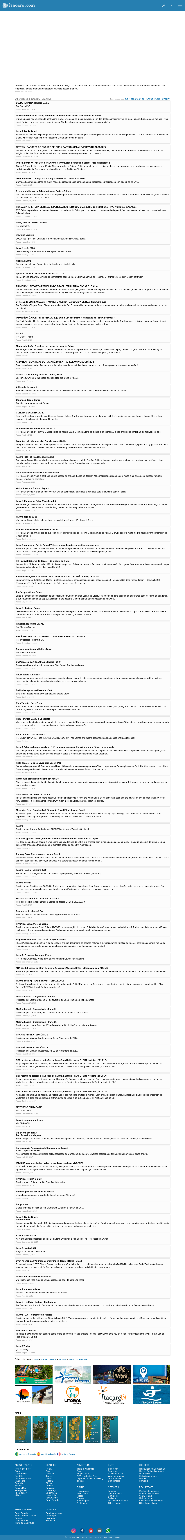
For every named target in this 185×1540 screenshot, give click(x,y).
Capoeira (19, 1483)
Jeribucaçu (51, 1490)
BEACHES (51, 1465)
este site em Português (25, 1454)
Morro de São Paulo (24, 1523)
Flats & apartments (148, 1476)
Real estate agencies (149, 1491)
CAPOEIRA (165, 99)
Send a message (54, 1513)
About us (97, 1538)
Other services (115, 1503)
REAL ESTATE (146, 1487)
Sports (80, 1471)
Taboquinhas (21, 1490)
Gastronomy (20, 1473)
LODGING (144, 1465)
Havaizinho (51, 1495)
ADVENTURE (83, 1465)
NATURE (149, 99)
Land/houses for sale (149, 1493)
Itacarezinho (52, 1498)
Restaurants (83, 1491)
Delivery (112, 1498)
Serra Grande (52, 1500)
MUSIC (157, 99)
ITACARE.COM (22, 1449)
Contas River (21, 1488)
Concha (49, 1471)
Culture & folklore (23, 1478)
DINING (81, 1487)
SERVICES (113, 1487)
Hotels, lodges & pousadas (152, 1469)
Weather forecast (116, 1476)
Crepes (80, 1498)
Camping (143, 1481)
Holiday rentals (146, 1498)
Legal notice (107, 1538)
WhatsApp (51, 1516)
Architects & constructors (151, 1501)
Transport (112, 1491)
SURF (127, 99)
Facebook (50, 1520)
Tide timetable (114, 1478)
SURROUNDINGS (24, 1509)
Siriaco (49, 1483)
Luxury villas (145, 1473)
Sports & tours (115, 1493)
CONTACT (51, 1509)
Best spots (113, 1471)
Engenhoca (51, 1493)
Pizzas (80, 1496)
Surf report (113, 1469)
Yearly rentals (145, 1496)
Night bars (82, 1503)
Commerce (113, 1496)
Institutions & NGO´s (118, 1501)
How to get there (22, 1469)
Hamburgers (83, 1501)
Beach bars (82, 1493)
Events (18, 1471)
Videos (18, 1495)
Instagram (50, 1518)
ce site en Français (66, 1454)
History (18, 1486)
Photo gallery (21, 1493)
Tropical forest (84, 1473)
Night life (19, 1476)
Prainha (49, 1486)
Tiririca (49, 1476)
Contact (117, 1538)
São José (50, 1488)
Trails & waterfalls (85, 1469)
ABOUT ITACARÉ (23, 1465)
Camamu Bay (21, 1520)
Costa (48, 1478)
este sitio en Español (46, 1454)
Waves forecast (115, 1473)
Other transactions (148, 1503)
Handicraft (20, 1481)
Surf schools (114, 1481)
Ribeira (49, 1481)
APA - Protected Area (87, 1476)
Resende (50, 1473)
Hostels (142, 1478)
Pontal (49, 1469)
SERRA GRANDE (137, 99)
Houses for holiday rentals (151, 1471)
